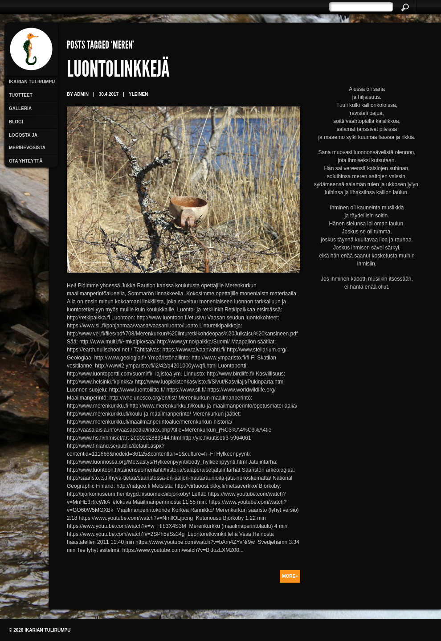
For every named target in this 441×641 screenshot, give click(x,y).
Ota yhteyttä (25, 161)
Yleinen (138, 94)
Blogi (16, 121)
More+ (290, 576)
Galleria (20, 108)
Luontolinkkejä (118, 71)
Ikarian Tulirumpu (32, 81)
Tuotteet (21, 95)
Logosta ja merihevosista (27, 141)
